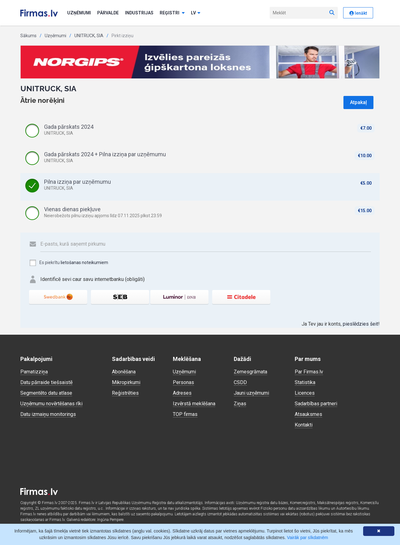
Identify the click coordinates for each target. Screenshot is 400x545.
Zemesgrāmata (250, 372)
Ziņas (240, 404)
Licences (305, 393)
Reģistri (172, 12)
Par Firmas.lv (309, 372)
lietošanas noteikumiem (84, 262)
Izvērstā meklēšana (194, 404)
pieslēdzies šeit (360, 324)
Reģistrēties (125, 393)
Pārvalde (108, 12)
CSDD (240, 382)
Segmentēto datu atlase (46, 393)
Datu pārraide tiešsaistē (46, 382)
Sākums (28, 35)
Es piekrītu (68, 263)
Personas (183, 382)
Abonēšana (124, 372)
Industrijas (139, 12)
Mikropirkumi (126, 382)
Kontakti (303, 425)
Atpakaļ (358, 102)
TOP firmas (185, 414)
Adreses (182, 393)
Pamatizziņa (34, 372)
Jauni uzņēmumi (251, 393)
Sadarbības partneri (316, 404)
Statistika (305, 382)
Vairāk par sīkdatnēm (307, 537)
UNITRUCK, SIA (88, 35)
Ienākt (358, 13)
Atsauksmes (308, 414)
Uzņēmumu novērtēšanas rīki (51, 404)
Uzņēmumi (79, 12)
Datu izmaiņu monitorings (48, 414)
